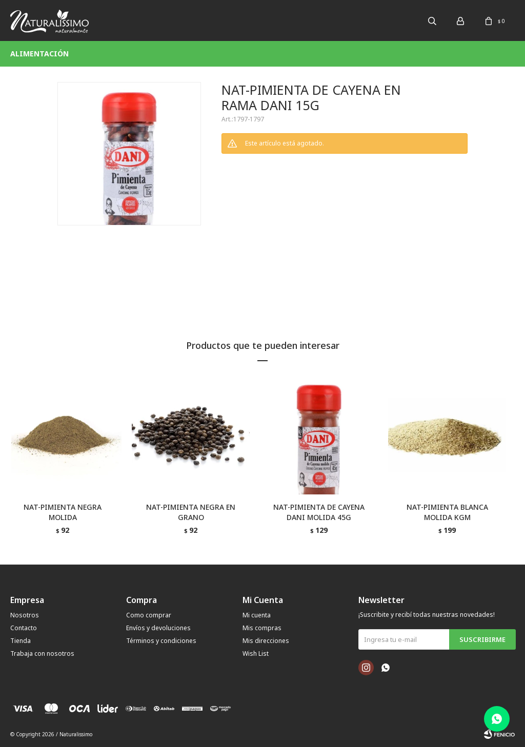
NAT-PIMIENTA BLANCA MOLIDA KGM (447, 512)
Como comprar (148, 615)
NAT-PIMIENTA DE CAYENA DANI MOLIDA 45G (319, 512)
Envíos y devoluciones (158, 628)
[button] (502, 462)
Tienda (20, 640)
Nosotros (24, 615)
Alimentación (39, 53)
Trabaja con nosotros (42, 653)
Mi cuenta (257, 615)
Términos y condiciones (161, 640)
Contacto (23, 628)
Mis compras (262, 628)
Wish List (256, 653)
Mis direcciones (266, 640)
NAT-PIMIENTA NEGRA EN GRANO (190, 512)
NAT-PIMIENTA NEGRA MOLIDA (63, 512)
